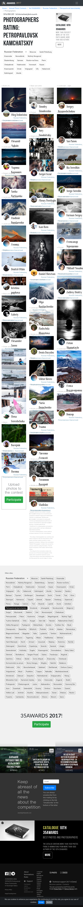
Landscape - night (64, 86)
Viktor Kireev (45, 379)
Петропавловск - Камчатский (13, 451)
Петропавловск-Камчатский (13, 120)
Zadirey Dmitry (74, 292)
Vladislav (43, 505)
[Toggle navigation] (77, 3)
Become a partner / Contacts (59, 884)
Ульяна (42, 427)
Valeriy (14, 314)
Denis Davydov (46, 352)
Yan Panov (71, 141)
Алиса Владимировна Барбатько (70, 390)
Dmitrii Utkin (18, 269)
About (26, 872)
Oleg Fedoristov (19, 115)
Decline (49, 902)
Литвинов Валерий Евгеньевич (39, 484)
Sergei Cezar (45, 174)
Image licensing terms (10, 893)
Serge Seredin (73, 191)
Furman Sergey (74, 215)
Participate (13, 499)
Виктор (70, 414)
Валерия (15, 445)
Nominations (29, 874)
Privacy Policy (8, 889)
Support (30, 881)
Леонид (15, 244)
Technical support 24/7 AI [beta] (64, 882)
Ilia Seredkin (73, 168)
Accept (41, 902)
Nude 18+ (6, 86)
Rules (26, 877)
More (60, 45)
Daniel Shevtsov (47, 274)
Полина (15, 471)
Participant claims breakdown (27, 886)
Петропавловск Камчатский (68, 221)
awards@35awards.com (24, 813)
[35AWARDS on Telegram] (13, 874)
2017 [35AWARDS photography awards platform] (11, 3)
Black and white (36, 86)
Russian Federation (13, 52)
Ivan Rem (43, 227)
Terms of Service (69, 889)
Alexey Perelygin (47, 200)
